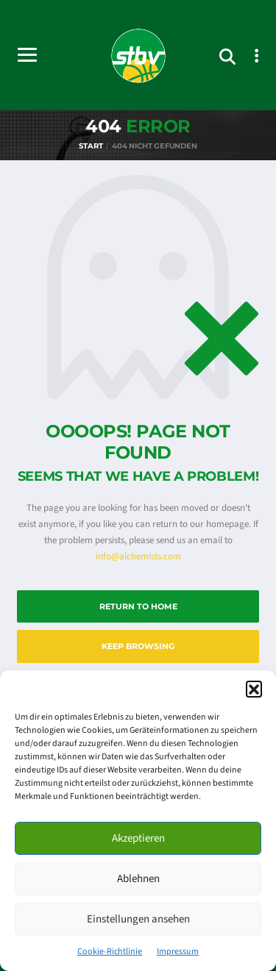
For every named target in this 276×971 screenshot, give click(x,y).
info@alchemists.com (138, 556)
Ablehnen (138, 878)
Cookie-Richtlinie (109, 951)
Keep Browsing (138, 646)
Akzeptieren (138, 838)
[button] (254, 688)
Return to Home (138, 606)
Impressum (178, 951)
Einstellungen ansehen (138, 919)
